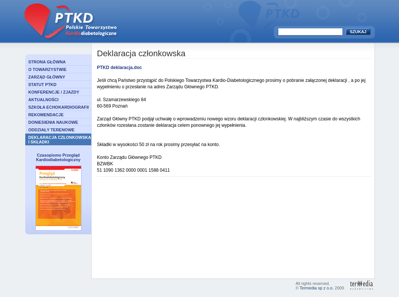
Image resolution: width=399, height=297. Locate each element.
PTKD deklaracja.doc (119, 67)
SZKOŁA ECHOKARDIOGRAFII (58, 107)
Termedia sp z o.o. (317, 288)
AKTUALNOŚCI (43, 99)
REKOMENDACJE (46, 114)
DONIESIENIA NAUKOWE (53, 122)
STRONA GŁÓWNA (47, 62)
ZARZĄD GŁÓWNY (46, 77)
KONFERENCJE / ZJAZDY (53, 92)
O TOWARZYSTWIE (47, 69)
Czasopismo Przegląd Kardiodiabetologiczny (58, 157)
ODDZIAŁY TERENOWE (51, 130)
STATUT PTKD (42, 84)
